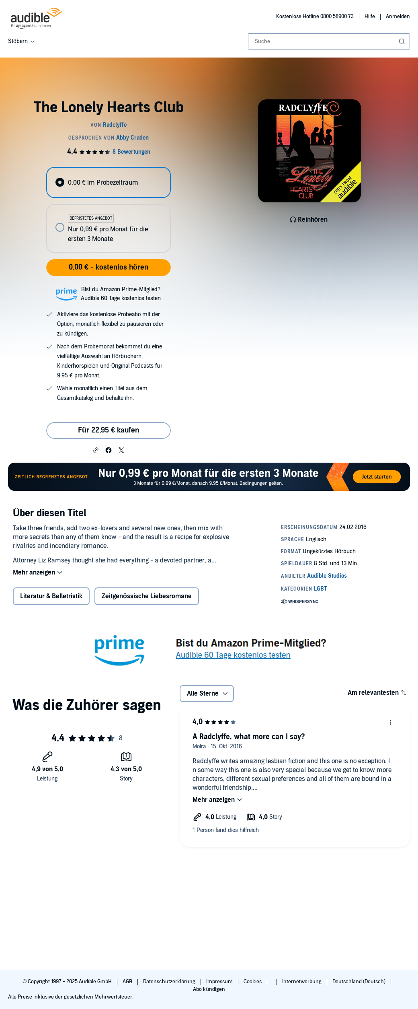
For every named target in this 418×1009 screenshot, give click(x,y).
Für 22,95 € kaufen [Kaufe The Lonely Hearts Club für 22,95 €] (108, 430)
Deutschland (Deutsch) (359, 981)
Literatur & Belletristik (51, 596)
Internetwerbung (302, 981)
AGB (128, 981)
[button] (95, 450)
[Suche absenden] (402, 41)
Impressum (220, 981)
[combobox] (329, 41)
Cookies (253, 981)
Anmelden (398, 16)
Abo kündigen (209, 989)
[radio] (108, 182)
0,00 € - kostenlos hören (108, 267)
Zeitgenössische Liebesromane (147, 596)
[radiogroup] (108, 210)
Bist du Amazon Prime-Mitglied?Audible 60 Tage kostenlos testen (121, 294)
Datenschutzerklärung (170, 981)
